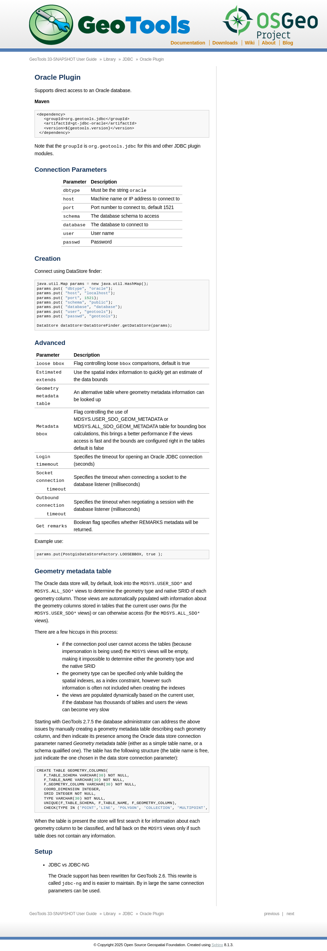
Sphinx (217, 935)
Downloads (225, 43)
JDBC (128, 59)
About (269, 43)
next (290, 904)
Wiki (249, 43)
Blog (287, 43)
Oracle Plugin (152, 59)
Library (110, 59)
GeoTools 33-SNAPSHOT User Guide (63, 59)
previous (271, 904)
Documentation (188, 43)
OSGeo (272, 23)
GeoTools (110, 25)
